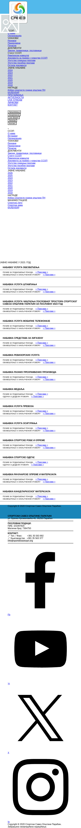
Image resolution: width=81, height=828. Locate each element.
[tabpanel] (40, 506)
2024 (10, 178)
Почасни (12, 148)
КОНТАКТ (13, 105)
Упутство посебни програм (21, 165)
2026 (10, 173)
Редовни (12, 143)
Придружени (14, 146)
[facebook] (10, 108)
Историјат (13, 136)
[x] (19, 108)
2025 (10, 175)
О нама (11, 133)
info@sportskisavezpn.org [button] (20, 541)
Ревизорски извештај (18, 158)
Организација (14, 138)
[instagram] (23, 108)
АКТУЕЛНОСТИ (16, 97)
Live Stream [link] (14, 118)
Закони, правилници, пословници (25, 153)
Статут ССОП (15, 156)
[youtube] (14, 108)
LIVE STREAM (15, 100)
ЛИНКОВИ (13, 102)
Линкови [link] (12, 120)
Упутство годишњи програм (22, 163)
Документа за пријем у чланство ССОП (28, 160)
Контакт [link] (12, 123)
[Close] (8, 129)
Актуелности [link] (14, 115)
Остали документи (17, 168)
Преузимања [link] (14, 112)
